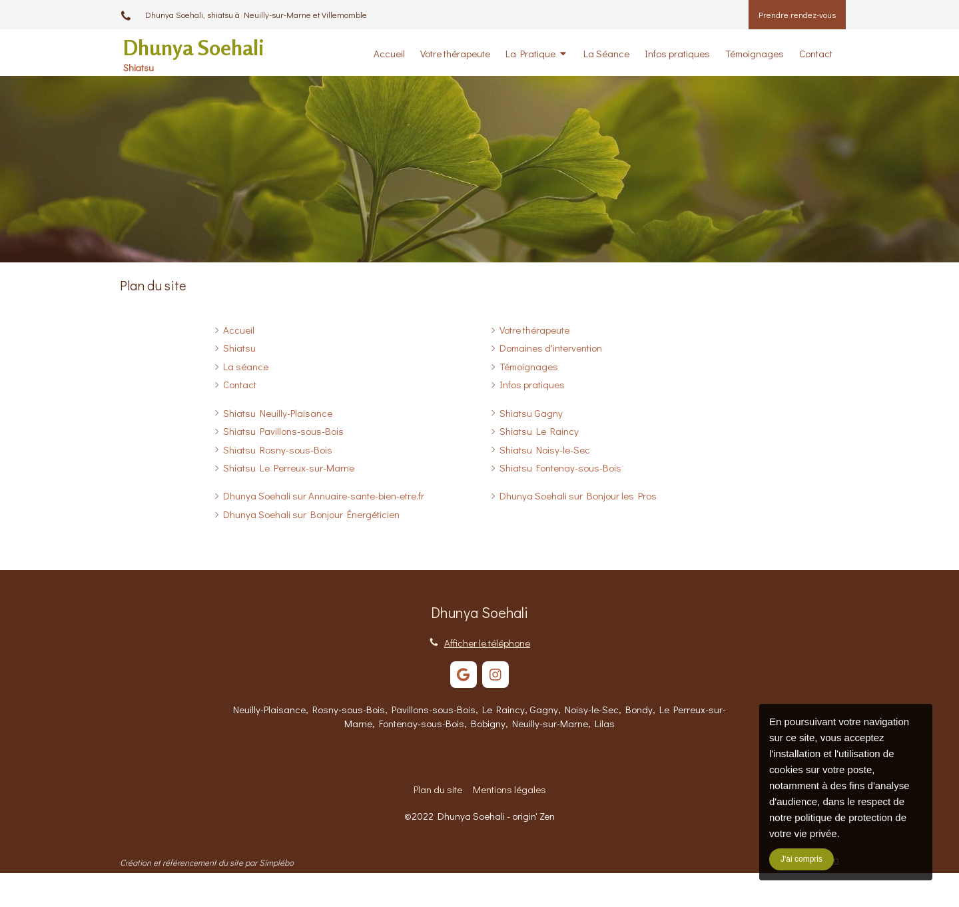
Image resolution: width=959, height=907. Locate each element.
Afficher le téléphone (487, 642)
